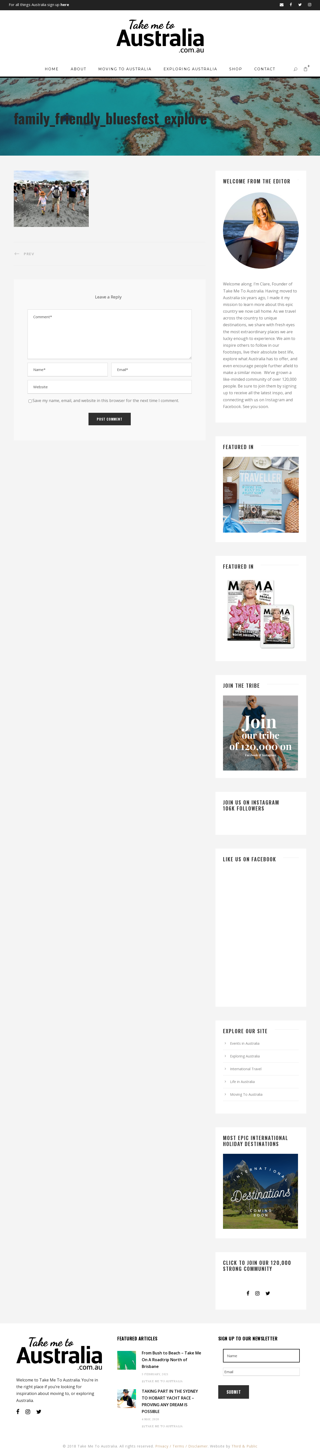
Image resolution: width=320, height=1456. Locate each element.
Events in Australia (245, 1043)
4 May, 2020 (150, 1419)
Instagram (275, 400)
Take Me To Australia (164, 1381)
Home (52, 69)
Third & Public (245, 1446)
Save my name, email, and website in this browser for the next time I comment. (105, 400)
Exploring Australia (190, 69)
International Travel (246, 1068)
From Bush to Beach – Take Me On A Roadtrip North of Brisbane (171, 1359)
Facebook (232, 406)
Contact (264, 69)
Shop (235, 69)
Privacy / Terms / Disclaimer (181, 1446)
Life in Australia (242, 1081)
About (78, 69)
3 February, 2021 (155, 1374)
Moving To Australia (125, 69)
